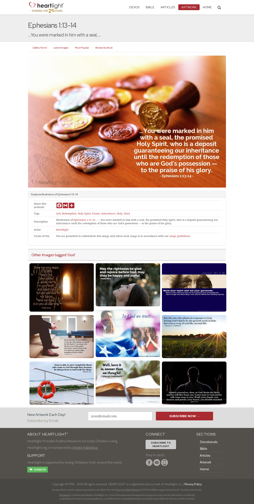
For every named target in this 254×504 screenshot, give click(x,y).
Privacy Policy (193, 484)
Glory (127, 213)
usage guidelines (179, 236)
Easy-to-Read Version (128, 489)
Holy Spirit (84, 213)
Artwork (189, 7)
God (58, 213)
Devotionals (209, 442)
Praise (96, 213)
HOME (207, 7)
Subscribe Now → (184, 416)
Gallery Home (40, 47)
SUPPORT (36, 455)
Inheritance (108, 213)
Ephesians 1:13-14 (84, 220)
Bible (150, 7)
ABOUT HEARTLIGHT (47, 434)
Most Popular (82, 47)
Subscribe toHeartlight (161, 444)
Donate (37, 470)
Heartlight (62, 229)
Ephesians (64, 194)
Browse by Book (104, 47)
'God (71, 254)
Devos (134, 7)
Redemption (69, 213)
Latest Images (61, 47)
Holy (119, 213)
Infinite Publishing (85, 447)
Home (204, 469)
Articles (168, 7)
